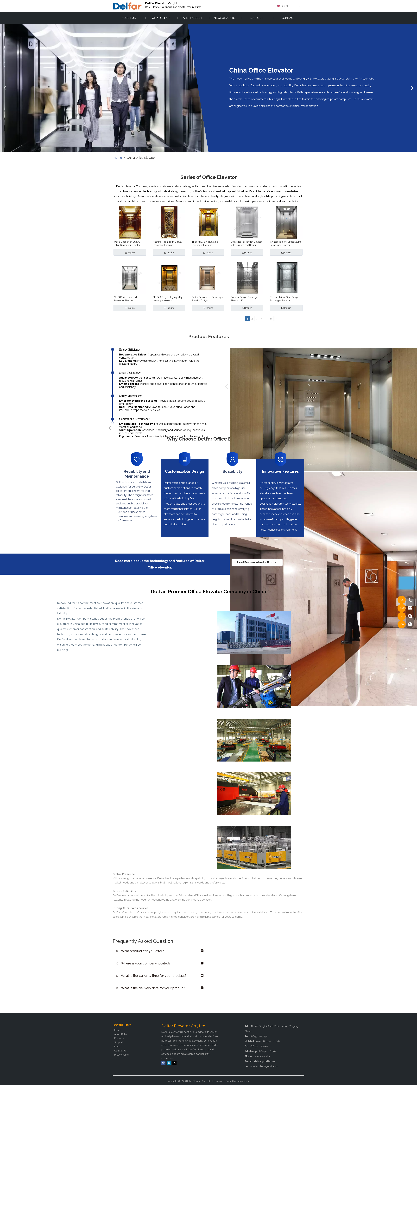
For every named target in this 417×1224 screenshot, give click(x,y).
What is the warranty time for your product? (151, 976)
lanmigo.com (243, 1081)
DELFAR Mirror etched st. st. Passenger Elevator (128, 299)
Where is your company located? (143, 963)
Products (119, 1038)
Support (118, 1042)
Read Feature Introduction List (257, 562)
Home (117, 1030)
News (117, 1046)
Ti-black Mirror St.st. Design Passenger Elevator (284, 299)
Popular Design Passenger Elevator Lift (245, 299)
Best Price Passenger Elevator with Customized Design (246, 243)
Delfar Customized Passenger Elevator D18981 (207, 299)
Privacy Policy (121, 1054)
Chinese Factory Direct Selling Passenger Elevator (286, 243)
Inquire (130, 252)
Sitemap (219, 1081)
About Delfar (120, 1034)
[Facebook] (163, 1063)
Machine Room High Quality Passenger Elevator (167, 243)
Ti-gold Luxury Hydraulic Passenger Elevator (205, 243)
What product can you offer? (140, 951)
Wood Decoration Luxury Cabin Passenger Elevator (127, 243)
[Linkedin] (169, 1063)
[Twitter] (174, 1063)
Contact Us (120, 1050)
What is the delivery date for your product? (151, 988)
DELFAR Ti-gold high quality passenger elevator (167, 299)
